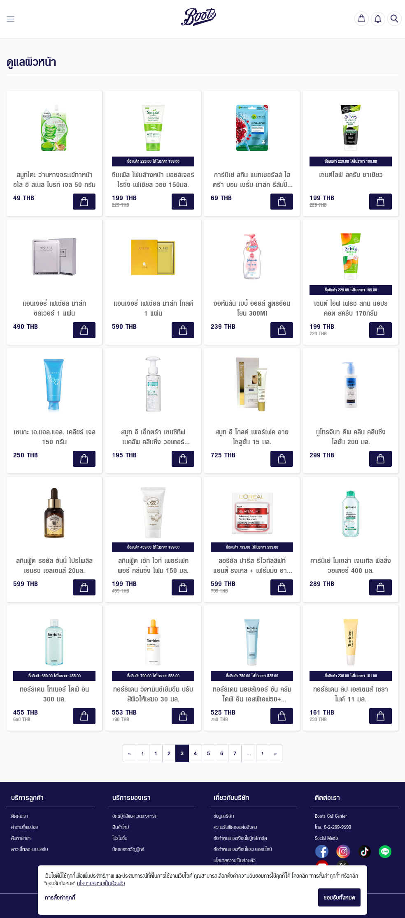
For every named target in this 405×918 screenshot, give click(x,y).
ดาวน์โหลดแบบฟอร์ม (29, 849)
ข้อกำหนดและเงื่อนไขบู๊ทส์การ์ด (240, 838)
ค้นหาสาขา (20, 838)
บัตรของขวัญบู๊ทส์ (128, 849)
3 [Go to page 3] (182, 753)
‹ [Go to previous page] (142, 753)
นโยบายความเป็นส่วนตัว (235, 860)
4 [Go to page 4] (195, 753)
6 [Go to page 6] (221, 753)
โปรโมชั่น (119, 838)
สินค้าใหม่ (120, 827)
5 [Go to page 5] (208, 753)
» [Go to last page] (275, 753)
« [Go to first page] (129, 753)
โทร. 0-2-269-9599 (333, 827)
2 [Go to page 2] (169, 753)
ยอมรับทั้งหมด (339, 897)
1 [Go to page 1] (155, 753)
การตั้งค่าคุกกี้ (60, 897)
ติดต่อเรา (19, 816)
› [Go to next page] (262, 753)
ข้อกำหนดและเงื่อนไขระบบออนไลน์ (243, 849)
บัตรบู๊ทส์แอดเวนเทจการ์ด (135, 816)
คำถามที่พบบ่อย (24, 827)
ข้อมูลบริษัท (224, 816)
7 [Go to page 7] (234, 753)
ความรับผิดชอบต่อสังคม (235, 827)
